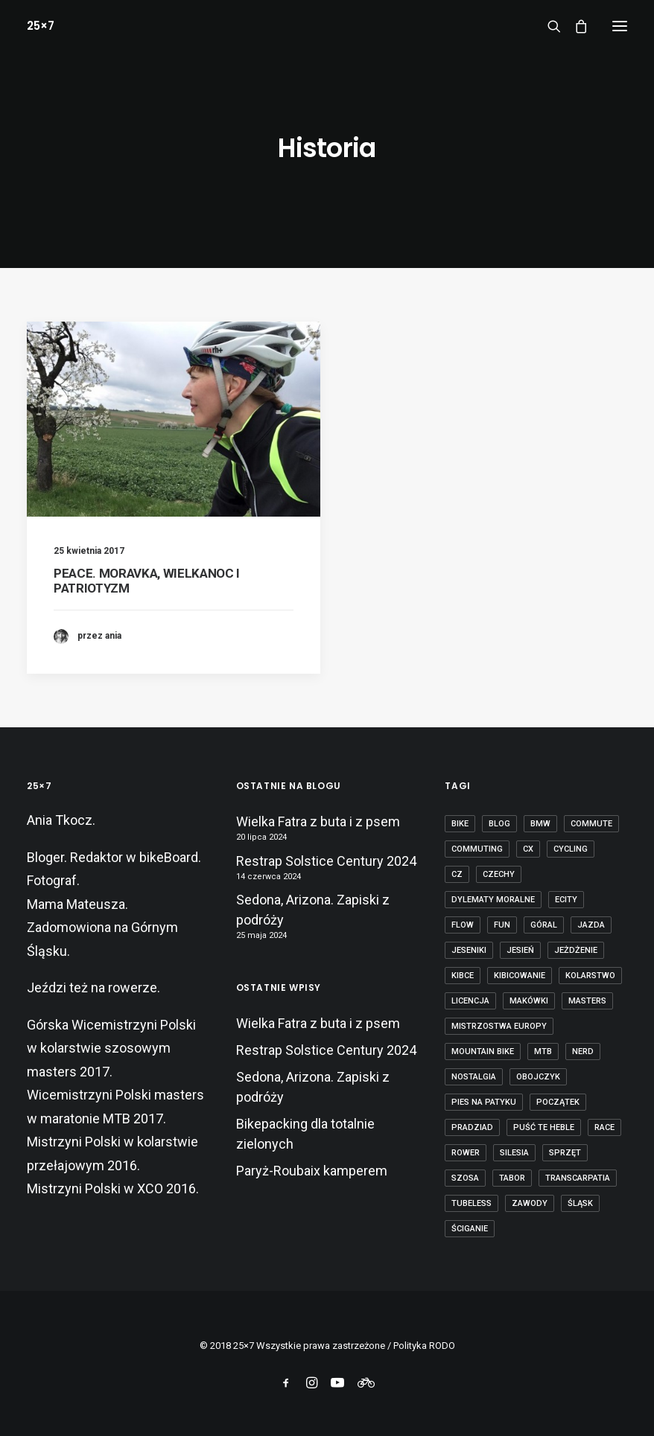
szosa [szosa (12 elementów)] (465, 1178)
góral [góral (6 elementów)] (543, 925)
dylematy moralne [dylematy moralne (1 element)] (493, 899)
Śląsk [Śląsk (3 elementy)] (580, 1203)
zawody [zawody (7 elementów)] (529, 1203)
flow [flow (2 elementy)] (462, 925)
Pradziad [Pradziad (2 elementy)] (472, 1127)
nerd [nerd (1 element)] (583, 1051)
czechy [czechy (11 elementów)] (499, 874)
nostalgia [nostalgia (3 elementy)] (473, 1077)
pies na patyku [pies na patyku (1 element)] (483, 1102)
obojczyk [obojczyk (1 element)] (538, 1077)
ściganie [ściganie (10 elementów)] (469, 1229)
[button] (619, 25)
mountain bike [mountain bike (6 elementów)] (482, 1051)
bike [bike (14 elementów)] (460, 824)
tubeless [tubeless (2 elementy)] (471, 1203)
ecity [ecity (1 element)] (566, 899)
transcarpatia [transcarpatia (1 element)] (577, 1178)
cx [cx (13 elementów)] (528, 849)
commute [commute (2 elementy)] (591, 824)
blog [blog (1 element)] (499, 824)
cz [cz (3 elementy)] (457, 874)
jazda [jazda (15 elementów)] (591, 925)
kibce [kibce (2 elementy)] (462, 975)
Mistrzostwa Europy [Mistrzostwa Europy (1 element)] (499, 1026)
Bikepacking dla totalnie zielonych (305, 1134)
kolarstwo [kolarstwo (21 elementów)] (590, 975)
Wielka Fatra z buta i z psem (318, 821)
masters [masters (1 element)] (587, 1001)
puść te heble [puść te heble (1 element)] (543, 1127)
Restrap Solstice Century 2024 (326, 861)
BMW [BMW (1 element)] (540, 824)
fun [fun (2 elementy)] (502, 925)
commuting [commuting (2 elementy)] (477, 849)
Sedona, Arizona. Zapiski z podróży (313, 910)
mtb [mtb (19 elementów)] (543, 1051)
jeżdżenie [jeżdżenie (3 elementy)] (575, 950)
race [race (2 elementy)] (604, 1127)
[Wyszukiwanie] (547, 26)
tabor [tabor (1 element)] (512, 1178)
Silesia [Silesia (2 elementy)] (514, 1153)
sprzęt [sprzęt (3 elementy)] (565, 1153)
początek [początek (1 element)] (558, 1102)
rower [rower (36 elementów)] (465, 1153)
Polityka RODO (424, 1345)
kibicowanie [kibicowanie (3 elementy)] (519, 975)
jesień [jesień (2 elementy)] (520, 950)
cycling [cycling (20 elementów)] (570, 849)
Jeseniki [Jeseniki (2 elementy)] (468, 950)
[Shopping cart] (574, 26)
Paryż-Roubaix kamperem (311, 1170)
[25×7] (40, 25)
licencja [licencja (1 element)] (470, 1001)
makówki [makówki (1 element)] (528, 1001)
